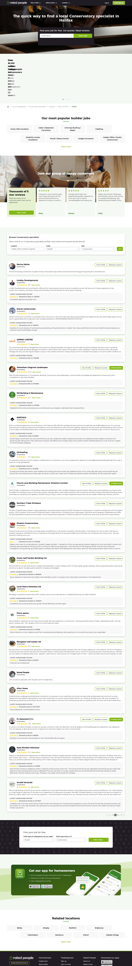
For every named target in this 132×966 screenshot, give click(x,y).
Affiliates (86, 941)
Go (120, 219)
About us (86, 932)
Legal (85, 945)
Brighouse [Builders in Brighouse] (99, 899)
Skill (82, 217)
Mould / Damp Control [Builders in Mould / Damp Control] (59, 109)
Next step (83, 36)
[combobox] (27, 220)
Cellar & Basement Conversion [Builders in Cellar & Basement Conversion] (46, 100)
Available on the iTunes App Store (34, 857)
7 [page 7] (121, 786)
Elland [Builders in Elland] (86, 906)
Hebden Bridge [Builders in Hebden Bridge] (112, 906)
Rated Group (88, 935)
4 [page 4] (115, 786)
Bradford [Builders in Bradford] (72, 899)
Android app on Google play (46, 857)
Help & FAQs (43, 941)
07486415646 (116, 690)
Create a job (43, 932)
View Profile (100, 235)
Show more (66, 117)
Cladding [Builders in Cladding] (99, 100)
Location (14, 217)
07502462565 (116, 338)
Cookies (39, 958)
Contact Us (60, 958)
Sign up (64, 932)
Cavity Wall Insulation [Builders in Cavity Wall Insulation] (20, 100)
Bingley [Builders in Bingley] (46, 899)
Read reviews (35, 255)
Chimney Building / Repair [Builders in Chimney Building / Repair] (73, 100)
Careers (86, 938)
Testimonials (43, 935)
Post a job (21, 183)
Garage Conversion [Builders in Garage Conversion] (86, 109)
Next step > (99, 810)
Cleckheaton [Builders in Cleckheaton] (33, 906)
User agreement (44, 945)
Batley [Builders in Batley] (19, 899)
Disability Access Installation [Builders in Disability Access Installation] (33, 109)
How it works (43, 938)
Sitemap (49, 958)
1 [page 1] (109, 786)
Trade (48, 217)
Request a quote (115, 235)
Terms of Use (14, 958)
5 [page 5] (117, 786)
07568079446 (116, 454)
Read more (42, 173)
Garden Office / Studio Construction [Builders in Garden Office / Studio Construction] (112, 109)
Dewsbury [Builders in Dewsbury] (59, 906)
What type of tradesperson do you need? (38, 807)
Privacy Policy (28, 958)
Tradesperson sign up (19, 933)
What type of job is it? (64, 807)
